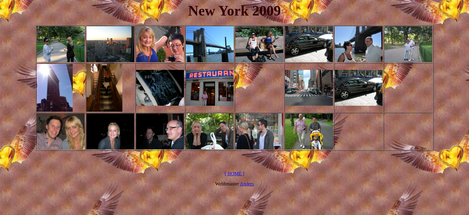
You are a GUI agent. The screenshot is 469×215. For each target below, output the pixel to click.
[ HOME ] (234, 173)
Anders (247, 183)
